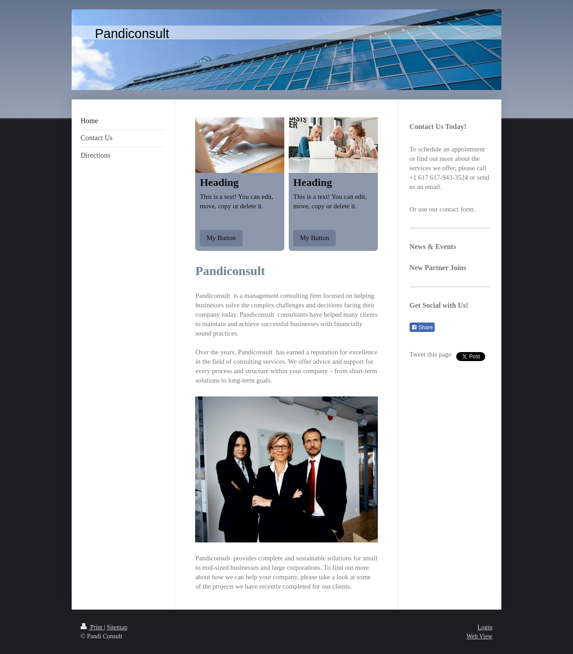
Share (422, 327)
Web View (479, 636)
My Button (220, 237)
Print (92, 627)
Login (485, 627)
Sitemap (117, 627)
